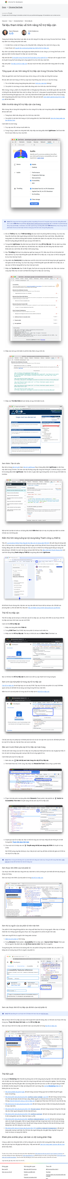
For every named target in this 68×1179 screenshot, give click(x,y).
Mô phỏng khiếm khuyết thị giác (15, 1092)
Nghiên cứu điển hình (29, 1172)
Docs (4, 7)
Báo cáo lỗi (5, 1169)
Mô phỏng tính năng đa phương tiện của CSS (26, 1097)
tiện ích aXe (16, 467)
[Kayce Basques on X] (10, 34)
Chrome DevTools (15, 7)
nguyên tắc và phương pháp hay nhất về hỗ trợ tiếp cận (32, 48)
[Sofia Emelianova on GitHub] (29, 34)
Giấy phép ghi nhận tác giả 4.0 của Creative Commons (49, 1153)
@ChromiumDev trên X (52, 1169)
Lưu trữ (26, 1174)
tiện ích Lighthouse (29, 467)
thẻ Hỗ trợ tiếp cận (43, 691)
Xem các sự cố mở (7, 1172)
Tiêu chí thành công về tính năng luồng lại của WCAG (44, 608)
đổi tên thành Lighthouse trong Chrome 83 (38, 223)
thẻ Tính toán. (44, 1013)
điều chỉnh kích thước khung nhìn (52, 550)
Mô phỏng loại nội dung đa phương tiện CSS (18, 1104)
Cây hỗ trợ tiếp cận (8, 685)
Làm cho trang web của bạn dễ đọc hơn (52, 1144)
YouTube (48, 1172)
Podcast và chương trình (30, 1177)
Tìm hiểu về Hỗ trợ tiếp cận (19, 64)
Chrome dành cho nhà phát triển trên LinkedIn (56, 1175)
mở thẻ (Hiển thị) (52, 1086)
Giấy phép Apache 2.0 (28, 1155)
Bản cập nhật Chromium (30, 1169)
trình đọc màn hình (41, 83)
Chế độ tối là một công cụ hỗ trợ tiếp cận (22, 1101)
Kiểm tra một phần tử (11, 939)
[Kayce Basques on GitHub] (12, 34)
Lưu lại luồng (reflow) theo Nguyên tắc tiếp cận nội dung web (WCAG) (28, 543)
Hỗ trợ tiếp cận (28, 21)
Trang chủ (4, 21)
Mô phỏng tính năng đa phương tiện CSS (23, 1109)
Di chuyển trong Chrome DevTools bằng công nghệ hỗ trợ (30, 58)
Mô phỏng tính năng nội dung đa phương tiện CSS (31, 1128)
